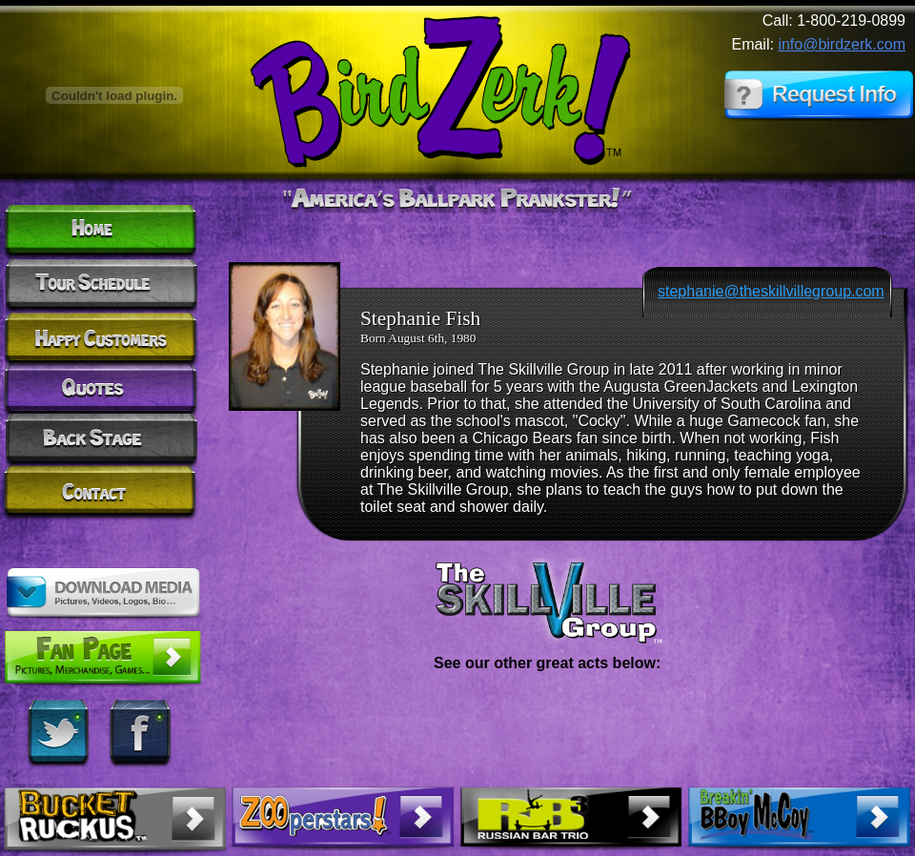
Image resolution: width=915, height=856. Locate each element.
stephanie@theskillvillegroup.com (771, 291)
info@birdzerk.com (841, 44)
